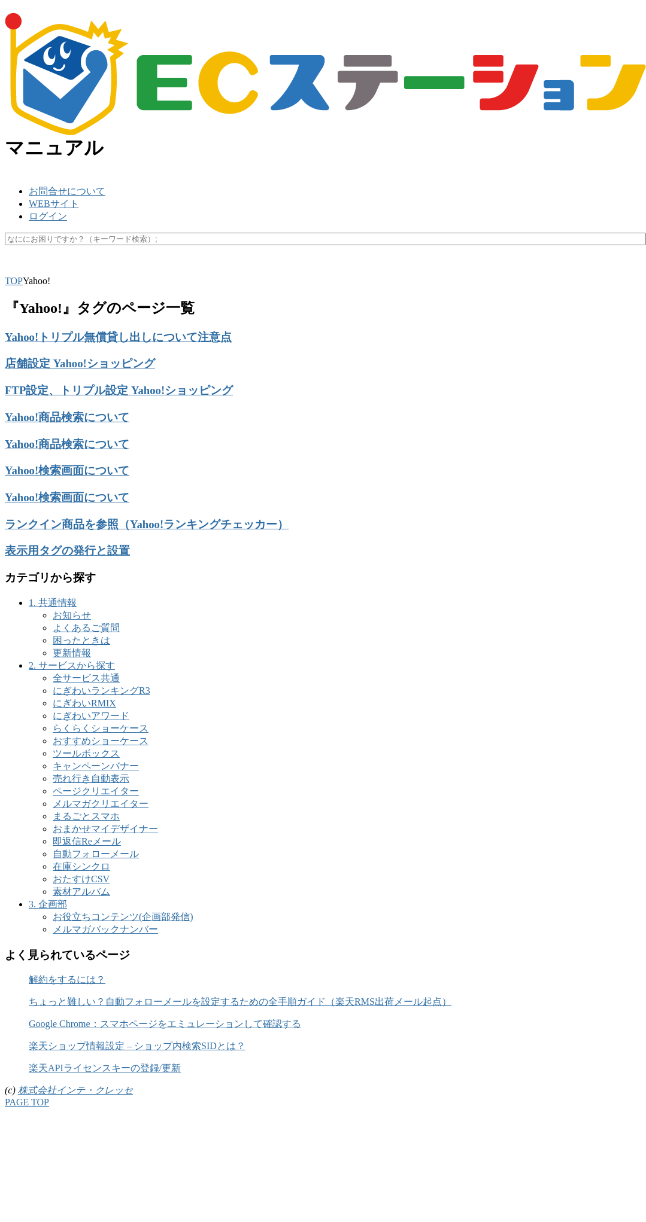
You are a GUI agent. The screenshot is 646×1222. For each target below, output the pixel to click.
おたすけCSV (81, 879)
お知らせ (72, 615)
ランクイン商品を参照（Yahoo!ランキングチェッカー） (147, 524)
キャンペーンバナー (96, 766)
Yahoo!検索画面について (67, 470)
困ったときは (81, 640)
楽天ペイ (55, 268)
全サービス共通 (86, 678)
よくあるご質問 (86, 628)
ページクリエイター (96, 791)
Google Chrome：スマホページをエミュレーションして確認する (165, 1024)
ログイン (48, 216)
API (94, 268)
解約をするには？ (67, 979)
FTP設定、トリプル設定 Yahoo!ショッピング (119, 390)
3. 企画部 (48, 904)
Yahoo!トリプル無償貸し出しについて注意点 (118, 337)
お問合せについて (67, 191)
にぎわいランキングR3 (101, 690)
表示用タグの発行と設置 (67, 550)
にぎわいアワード (91, 716)
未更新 (269, 268)
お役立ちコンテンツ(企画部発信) (123, 917)
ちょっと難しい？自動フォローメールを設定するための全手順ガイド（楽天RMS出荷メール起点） (240, 1002)
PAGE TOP (27, 1102)
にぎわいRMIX (84, 703)
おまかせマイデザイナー (105, 829)
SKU (14, 268)
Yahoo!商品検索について (67, 417)
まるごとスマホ (86, 816)
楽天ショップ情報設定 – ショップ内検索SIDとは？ (137, 1046)
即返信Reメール (87, 841)
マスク (188, 268)
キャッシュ (138, 268)
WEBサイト (54, 204)
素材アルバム (81, 891)
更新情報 (72, 653)
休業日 (228, 268)
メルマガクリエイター (100, 804)
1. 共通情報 (53, 603)
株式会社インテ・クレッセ (75, 1090)
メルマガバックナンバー (105, 929)
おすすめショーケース (100, 741)
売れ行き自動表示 (91, 778)
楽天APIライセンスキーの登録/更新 (105, 1068)
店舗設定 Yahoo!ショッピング (80, 363)
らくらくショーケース (100, 728)
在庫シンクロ (81, 866)
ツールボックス (86, 753)
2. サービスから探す (72, 665)
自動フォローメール (96, 854)
